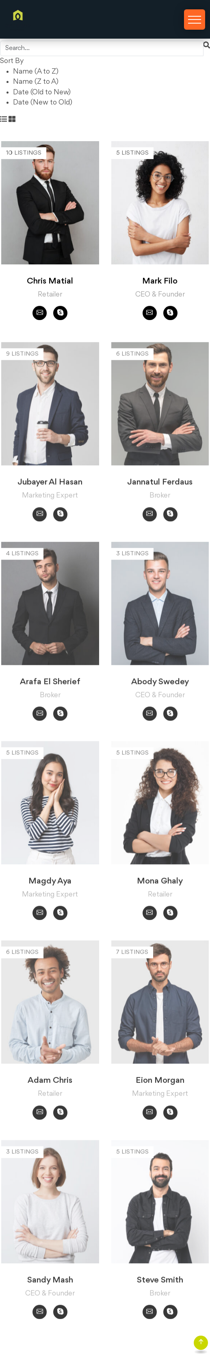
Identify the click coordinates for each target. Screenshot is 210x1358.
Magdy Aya (49, 883)
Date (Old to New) (42, 92)
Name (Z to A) (35, 81)
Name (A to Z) (35, 71)
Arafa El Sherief (50, 684)
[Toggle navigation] (194, 19)
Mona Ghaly (160, 883)
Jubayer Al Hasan (49, 485)
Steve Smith (160, 1282)
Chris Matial (50, 281)
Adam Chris (50, 1083)
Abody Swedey (160, 684)
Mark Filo (160, 281)
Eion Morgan (160, 1083)
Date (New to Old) (42, 102)
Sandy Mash (50, 1282)
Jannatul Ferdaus (160, 485)
